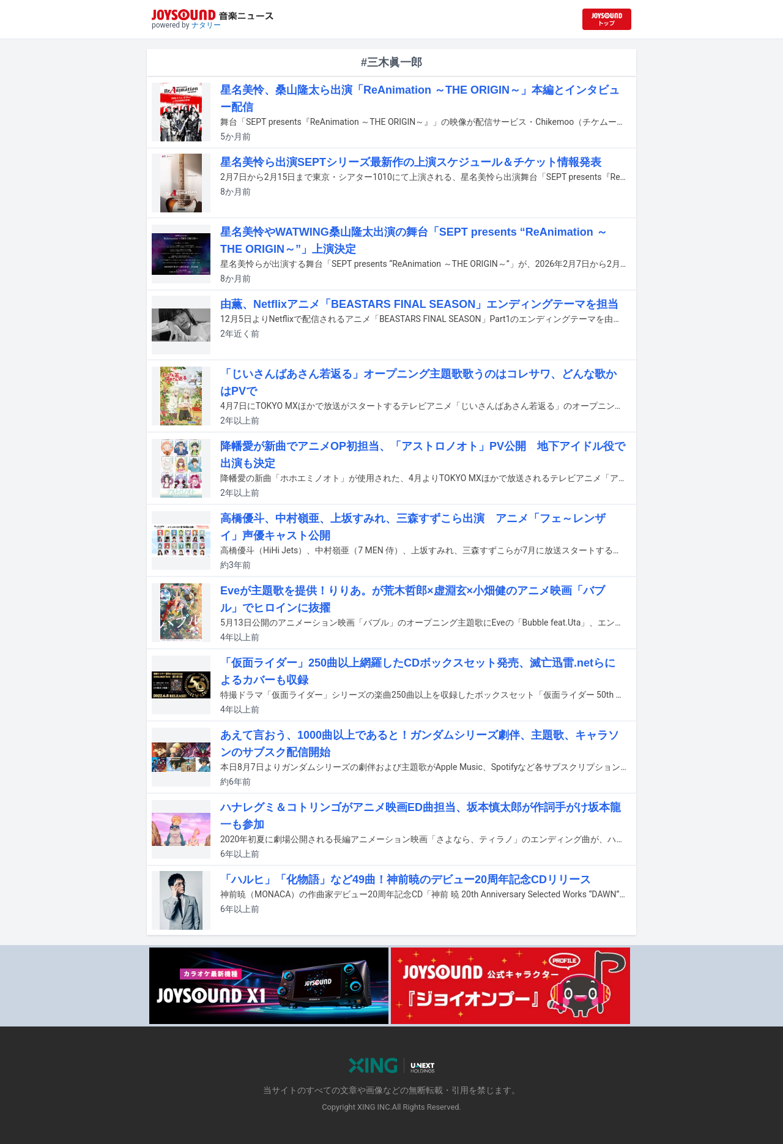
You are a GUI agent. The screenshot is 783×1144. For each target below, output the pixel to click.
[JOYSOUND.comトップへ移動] (606, 19)
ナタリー (206, 25)
